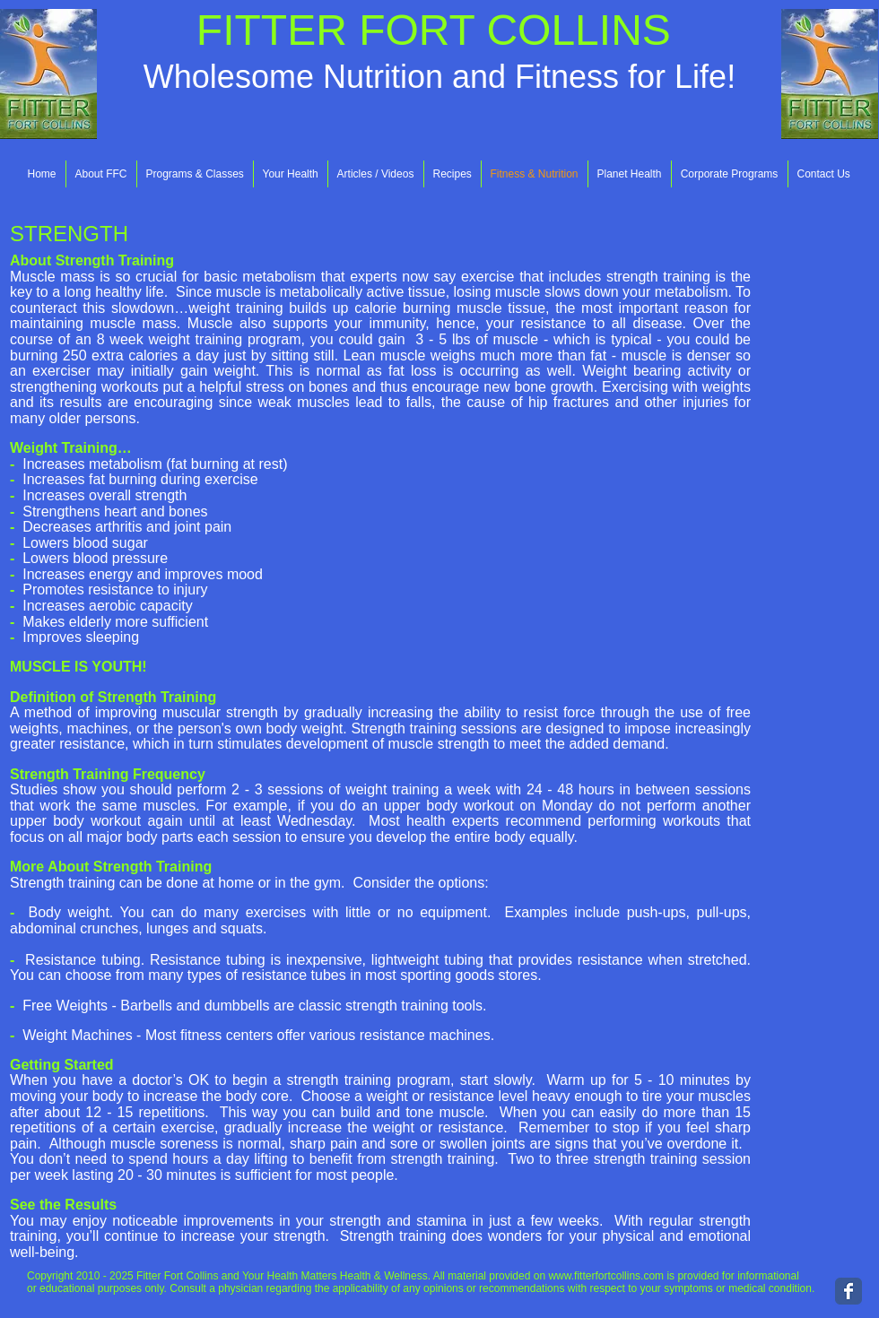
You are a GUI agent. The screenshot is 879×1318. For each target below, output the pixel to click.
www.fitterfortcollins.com (606, 1276)
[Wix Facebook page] (848, 1291)
